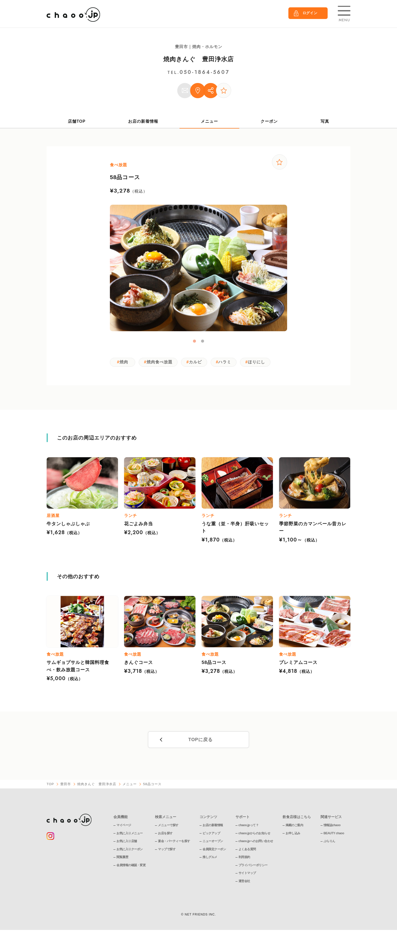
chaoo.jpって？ (249, 826)
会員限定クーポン (214, 850)
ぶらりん (329, 842)
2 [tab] (202, 341)
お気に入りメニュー (129, 834)
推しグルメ (210, 858)
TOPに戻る (200, 740)
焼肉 (124, 362)
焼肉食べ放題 (160, 362)
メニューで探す (168, 826)
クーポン (269, 121)
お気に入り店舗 (126, 842)
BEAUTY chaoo (334, 834)
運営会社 (244, 882)
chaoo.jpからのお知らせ (254, 834)
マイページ (123, 826)
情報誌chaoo (332, 826)
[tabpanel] (198, 268)
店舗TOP (77, 121)
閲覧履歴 (122, 858)
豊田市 (66, 785)
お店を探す (165, 834)
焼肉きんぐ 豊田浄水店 (198, 59)
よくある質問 (247, 850)
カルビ (196, 362)
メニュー (209, 121)
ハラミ (226, 362)
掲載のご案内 (294, 826)
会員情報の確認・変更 (131, 866)
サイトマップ (247, 874)
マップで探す (166, 850)
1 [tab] (194, 341)
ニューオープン (213, 842)
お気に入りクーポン (129, 850)
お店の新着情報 (143, 121)
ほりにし (258, 362)
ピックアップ (211, 834)
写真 (325, 121)
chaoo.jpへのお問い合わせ (256, 842)
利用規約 (244, 858)
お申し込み (293, 834)
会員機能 (120, 818)
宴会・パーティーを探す (174, 842)
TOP (50, 785)
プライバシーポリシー (253, 866)
